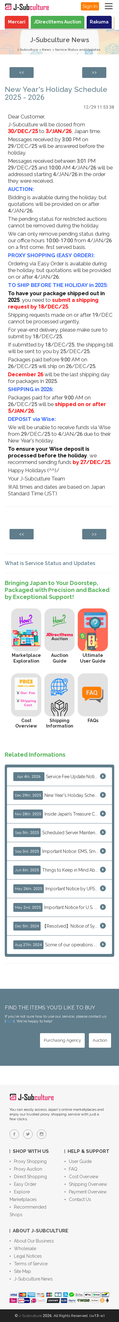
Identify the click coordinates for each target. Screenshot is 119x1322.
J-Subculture (27, 49)
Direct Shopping (28, 1176)
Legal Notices (26, 1256)
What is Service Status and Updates (50, 563)
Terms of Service (29, 1263)
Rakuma (99, 21)
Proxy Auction (26, 1169)
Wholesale (23, 1248)
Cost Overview (81, 1176)
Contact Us (77, 1199)
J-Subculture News (31, 1278)
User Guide (78, 1161)
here (10, 1021)
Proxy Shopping (28, 1161)
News (46, 49)
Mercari (16, 21)
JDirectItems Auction (57, 21)
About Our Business (32, 1240)
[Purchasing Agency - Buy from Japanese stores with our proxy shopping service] (62, 1040)
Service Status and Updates (78, 49)
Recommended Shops (28, 1210)
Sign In (90, 6)
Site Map (20, 1271)
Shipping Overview (85, 1184)
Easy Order (23, 1184)
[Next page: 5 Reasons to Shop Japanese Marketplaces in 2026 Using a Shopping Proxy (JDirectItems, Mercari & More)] (94, 72)
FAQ (70, 1169)
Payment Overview (85, 1191)
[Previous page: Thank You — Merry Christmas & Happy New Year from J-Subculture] (22, 72)
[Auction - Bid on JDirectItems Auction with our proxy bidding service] (100, 1040)
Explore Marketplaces (23, 1195)
